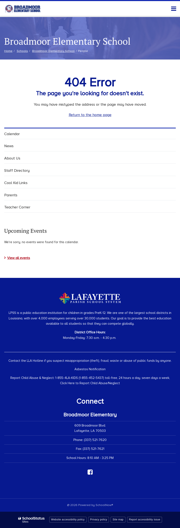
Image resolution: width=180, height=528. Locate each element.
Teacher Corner (17, 207)
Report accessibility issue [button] (144, 519)
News (9, 146)
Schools (22, 51)
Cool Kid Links (15, 182)
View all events (18, 258)
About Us (12, 158)
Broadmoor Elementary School (53, 51)
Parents (10, 195)
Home (8, 51)
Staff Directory (17, 170)
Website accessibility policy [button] (68, 519)
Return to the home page (90, 114)
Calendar (12, 134)
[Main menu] (173, 8)
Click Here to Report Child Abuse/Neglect (90, 383)
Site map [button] (118, 519)
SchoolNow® (104, 505)
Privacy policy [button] (98, 519)
